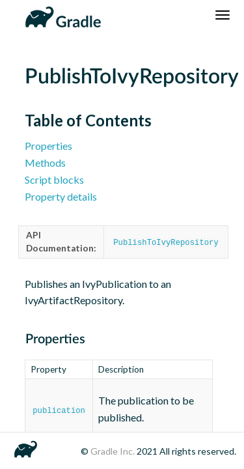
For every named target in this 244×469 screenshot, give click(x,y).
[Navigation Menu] (222, 15)
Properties (48, 145)
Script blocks (54, 179)
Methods (45, 162)
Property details (61, 196)
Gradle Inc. (113, 451)
